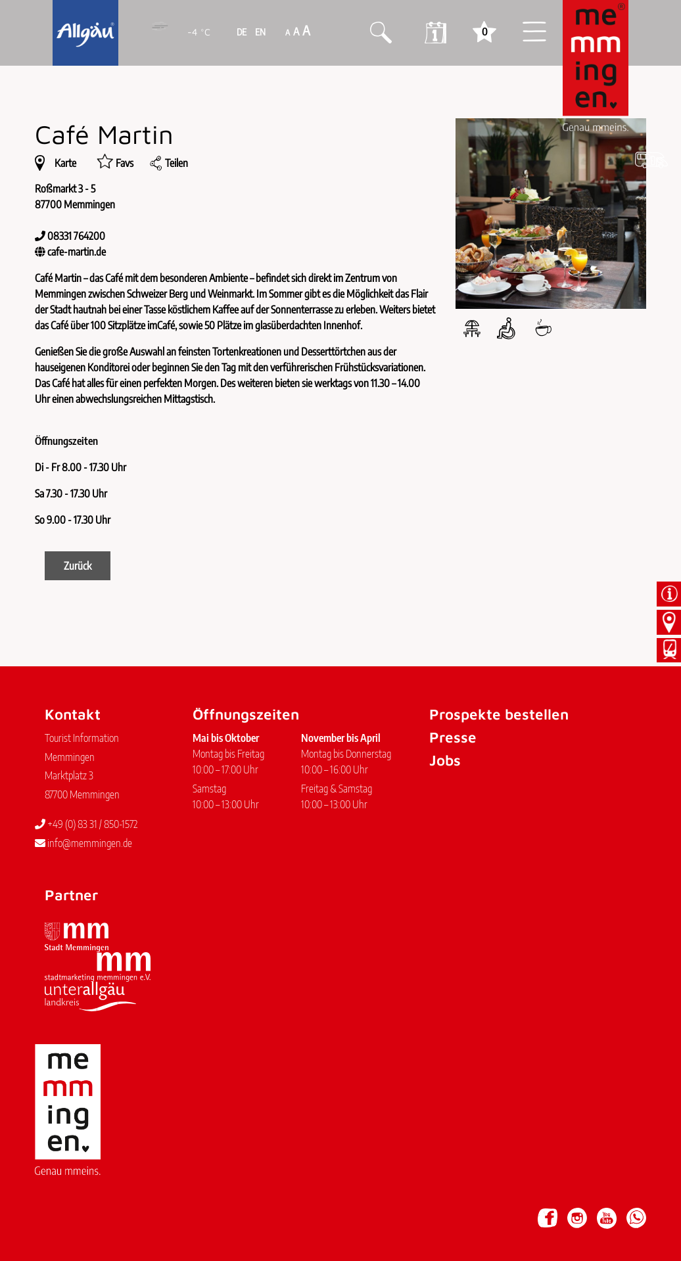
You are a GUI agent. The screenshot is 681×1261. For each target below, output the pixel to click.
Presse (453, 737)
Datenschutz (117, 1211)
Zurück (77, 565)
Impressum (62, 1211)
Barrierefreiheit (180, 1211)
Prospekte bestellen (499, 714)
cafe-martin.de (76, 251)
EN (259, 31)
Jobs (445, 760)
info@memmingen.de (83, 843)
